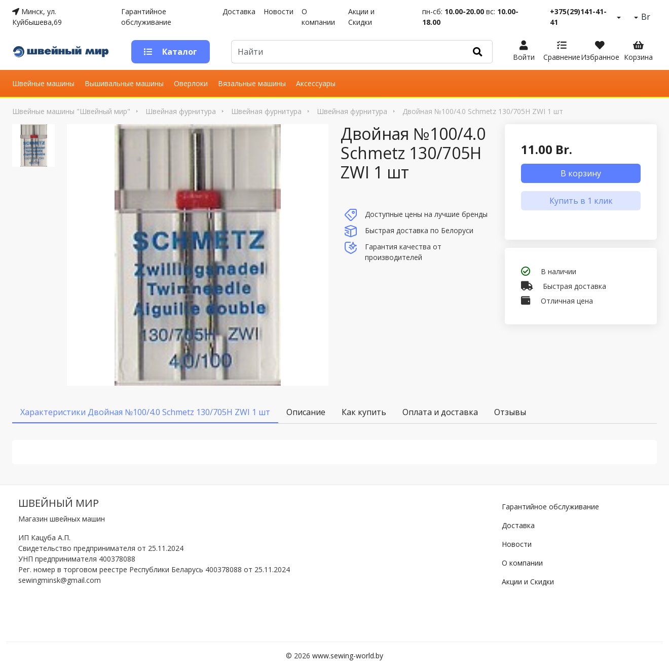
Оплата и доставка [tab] (440, 412)
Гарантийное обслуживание (146, 17)
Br (644, 16)
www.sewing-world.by (347, 655)
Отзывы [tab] (510, 412)
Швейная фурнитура (180, 111)
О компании (318, 17)
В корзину (581, 173)
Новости (278, 11)
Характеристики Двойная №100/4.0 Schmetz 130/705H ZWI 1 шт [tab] (145, 412)
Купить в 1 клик (581, 200)
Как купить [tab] (364, 412)
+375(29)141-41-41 (578, 17)
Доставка (238, 11)
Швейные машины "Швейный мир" (71, 111)
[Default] (347, 51)
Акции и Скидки (361, 17)
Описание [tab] (305, 412)
